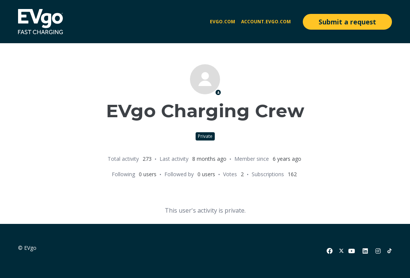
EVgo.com (222, 21)
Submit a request (347, 21)
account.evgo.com (266, 21)
